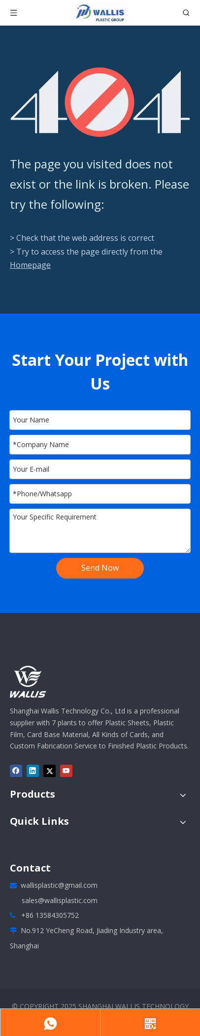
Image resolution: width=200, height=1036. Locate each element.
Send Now (100, 567)
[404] (100, 102)
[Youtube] (66, 770)
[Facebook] (16, 770)
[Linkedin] (33, 770)
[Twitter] (49, 770)
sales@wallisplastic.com (60, 900)
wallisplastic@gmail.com (59, 885)
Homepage (30, 264)
